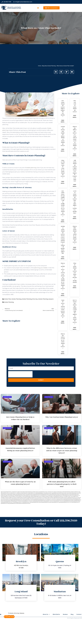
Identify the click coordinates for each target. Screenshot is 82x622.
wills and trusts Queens (55, 498)
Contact (78, 614)
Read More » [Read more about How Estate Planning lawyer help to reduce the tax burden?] (63, 121)
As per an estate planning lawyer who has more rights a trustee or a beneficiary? (75, 202)
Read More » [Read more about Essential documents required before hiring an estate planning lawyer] (63, 150)
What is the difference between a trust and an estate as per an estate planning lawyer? (75, 138)
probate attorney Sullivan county (56, 494)
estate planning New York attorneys (27, 501)
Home (39, 65)
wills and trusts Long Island (34, 498)
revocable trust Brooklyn (45, 496)
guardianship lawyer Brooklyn (47, 502)
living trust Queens (56, 491)
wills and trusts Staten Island (63, 498)
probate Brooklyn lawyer (75, 494)
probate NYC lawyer (15, 496)
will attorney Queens (46, 497)
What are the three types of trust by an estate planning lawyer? (63, 169)
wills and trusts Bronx (19, 498)
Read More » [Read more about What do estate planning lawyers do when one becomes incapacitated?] (75, 286)
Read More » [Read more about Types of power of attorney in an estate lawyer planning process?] (63, 322)
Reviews (63, 614)
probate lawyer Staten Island (52, 495)
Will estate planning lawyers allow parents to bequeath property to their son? (75, 171)
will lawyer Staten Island (12, 498)
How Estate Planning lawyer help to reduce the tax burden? (63, 108)
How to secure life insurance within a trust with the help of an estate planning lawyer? (75, 312)
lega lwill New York (10, 491)
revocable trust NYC (75, 496)
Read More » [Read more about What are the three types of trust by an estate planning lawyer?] (63, 182)
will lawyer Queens (5, 498)
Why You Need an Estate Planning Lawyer (75, 106)
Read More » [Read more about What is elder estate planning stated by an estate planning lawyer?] (75, 248)
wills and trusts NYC (49, 498)
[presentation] (20, 374)
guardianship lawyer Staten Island (15, 503)
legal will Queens (20, 491)
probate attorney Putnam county (22, 494)
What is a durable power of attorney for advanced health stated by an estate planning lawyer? (63, 276)
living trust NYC (51, 491)
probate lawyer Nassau (21, 495)
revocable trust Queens (4, 497)
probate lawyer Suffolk (60, 495)
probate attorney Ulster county (66, 494)
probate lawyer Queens (29, 495)
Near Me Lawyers (27, 503)
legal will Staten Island (26, 491)
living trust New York (46, 491)
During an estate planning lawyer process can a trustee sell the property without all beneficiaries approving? (63, 240)
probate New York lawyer (8, 496)
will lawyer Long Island (67, 497)
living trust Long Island (39, 491)
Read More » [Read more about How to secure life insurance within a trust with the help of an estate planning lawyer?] (75, 328)
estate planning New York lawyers (58, 501)
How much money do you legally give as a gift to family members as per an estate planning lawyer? (63, 203)
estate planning (31, 167)
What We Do (53, 614)
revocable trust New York (68, 496)
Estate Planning (16, 299)
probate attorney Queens (31, 494)
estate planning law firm (14, 8)
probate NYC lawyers (21, 496)
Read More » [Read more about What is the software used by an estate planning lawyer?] (63, 352)
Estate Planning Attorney (30, 299)
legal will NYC (15, 491)
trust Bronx (14, 497)
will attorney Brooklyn (19, 497)
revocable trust (10, 497)
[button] (38, 8)
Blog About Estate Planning (49, 65)
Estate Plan (7, 299)
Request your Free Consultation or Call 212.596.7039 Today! (41, 522)
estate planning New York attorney (16, 501)
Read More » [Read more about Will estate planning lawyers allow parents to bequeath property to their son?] (75, 185)
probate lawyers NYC (44, 495)
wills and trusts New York (42, 498)
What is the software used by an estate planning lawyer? (63, 341)
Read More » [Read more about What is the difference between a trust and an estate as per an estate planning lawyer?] (75, 154)
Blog (71, 614)
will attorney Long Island (26, 497)
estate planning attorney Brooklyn (38, 501)
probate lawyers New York (37, 495)
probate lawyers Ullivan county (69, 495)
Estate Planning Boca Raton (76, 498)
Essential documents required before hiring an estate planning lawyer (63, 136)
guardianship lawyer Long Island (57, 502)
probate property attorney (29, 496)
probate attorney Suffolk (47, 494)
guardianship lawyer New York (66, 502)
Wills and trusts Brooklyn (26, 498)
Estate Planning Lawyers (45, 299)
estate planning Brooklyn (7, 501)
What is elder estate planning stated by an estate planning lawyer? (75, 235)
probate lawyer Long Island (14, 495)
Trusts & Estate (14, 7)
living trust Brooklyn (33, 491)
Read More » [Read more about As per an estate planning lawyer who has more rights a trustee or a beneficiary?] (75, 217)
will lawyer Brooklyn (61, 497)
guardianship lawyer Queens (5, 503)
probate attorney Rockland (39, 494)
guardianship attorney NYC (18, 502)
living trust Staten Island (63, 491)
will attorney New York (34, 497)
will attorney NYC (40, 497)
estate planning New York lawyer (48, 501)
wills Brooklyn (70, 498)
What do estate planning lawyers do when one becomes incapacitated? (75, 272)
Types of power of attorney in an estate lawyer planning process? (63, 308)
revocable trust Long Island (53, 496)
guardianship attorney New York (9, 502)
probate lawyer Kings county (5, 495)
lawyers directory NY (60, 496)
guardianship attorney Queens (27, 502)
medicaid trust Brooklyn (70, 491)
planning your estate (40, 268)
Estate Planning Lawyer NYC (75, 502)
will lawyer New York (74, 497)
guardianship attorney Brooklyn (68, 501)
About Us (42, 614)
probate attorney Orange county (12, 494)
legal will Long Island (4, 491)
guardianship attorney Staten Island (37, 502)
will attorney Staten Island (54, 497)
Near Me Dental (22, 503)
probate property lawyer (37, 496)
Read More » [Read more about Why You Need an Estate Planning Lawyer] (75, 116)
